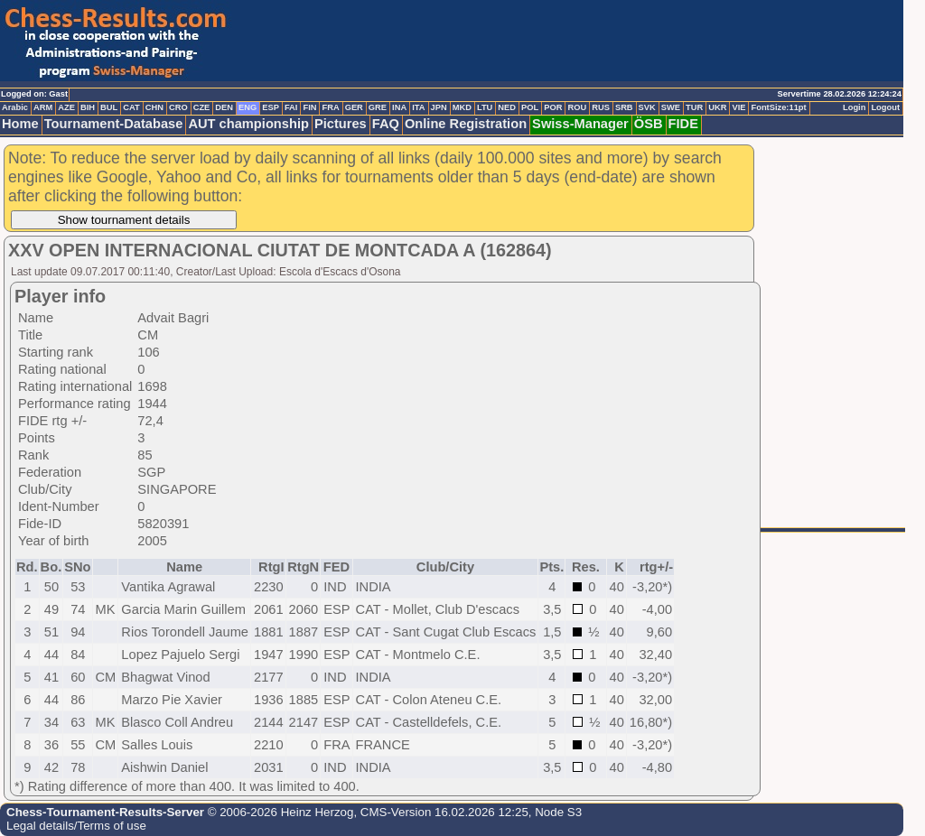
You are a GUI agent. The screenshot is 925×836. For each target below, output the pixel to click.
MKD (462, 107)
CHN (154, 107)
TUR (694, 107)
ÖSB (648, 123)
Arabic (15, 107)
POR (553, 107)
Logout (885, 107)
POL (529, 107)
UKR (717, 107)
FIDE (683, 123)
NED (507, 107)
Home (20, 123)
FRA (330, 107)
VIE (738, 107)
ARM (42, 107)
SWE (670, 107)
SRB (624, 107)
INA (399, 107)
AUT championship (248, 123)
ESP (270, 107)
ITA (418, 107)
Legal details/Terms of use (76, 825)
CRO (178, 107)
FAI (291, 107)
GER (354, 107)
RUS (601, 107)
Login (854, 107)
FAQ (385, 123)
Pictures (340, 123)
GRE (378, 107)
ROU (576, 107)
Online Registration (466, 123)
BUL (108, 107)
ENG (247, 107)
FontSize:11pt (778, 107)
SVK (647, 107)
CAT (131, 107)
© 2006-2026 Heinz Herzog (278, 812)
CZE (201, 107)
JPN (439, 107)
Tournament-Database (113, 123)
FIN (309, 107)
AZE (66, 107)
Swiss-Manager (580, 123)
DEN (224, 107)
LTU (484, 107)
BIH (87, 107)
